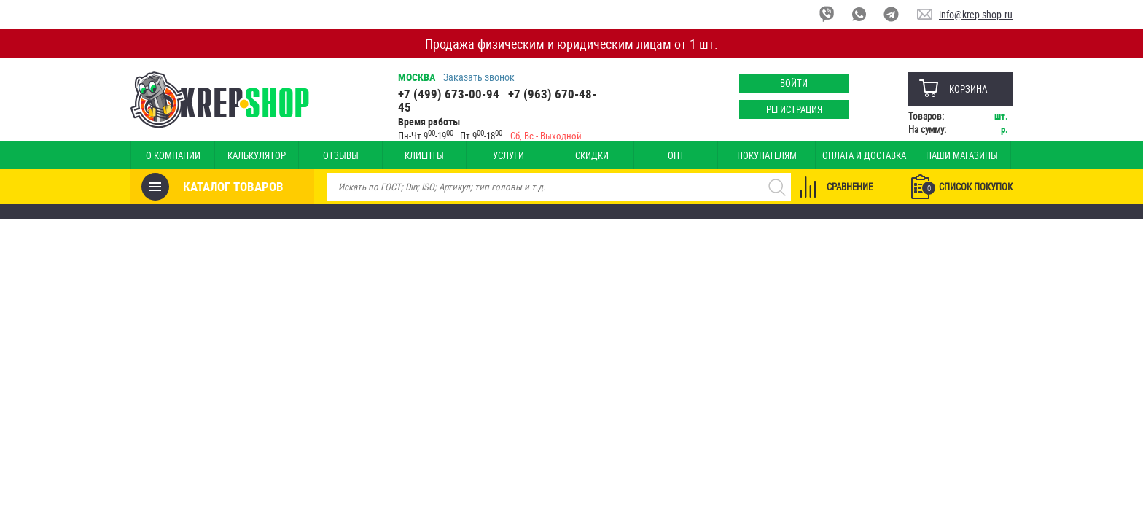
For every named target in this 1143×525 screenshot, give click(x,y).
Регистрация (794, 109)
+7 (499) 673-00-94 (448, 93)
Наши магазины (962, 155)
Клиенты (424, 155)
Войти (794, 83)
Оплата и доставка (864, 155)
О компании (173, 155)
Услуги (508, 155)
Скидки (592, 155)
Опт (676, 155)
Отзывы (341, 155)
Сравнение (850, 186)
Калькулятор (256, 155)
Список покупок (967, 187)
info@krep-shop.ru (976, 14)
